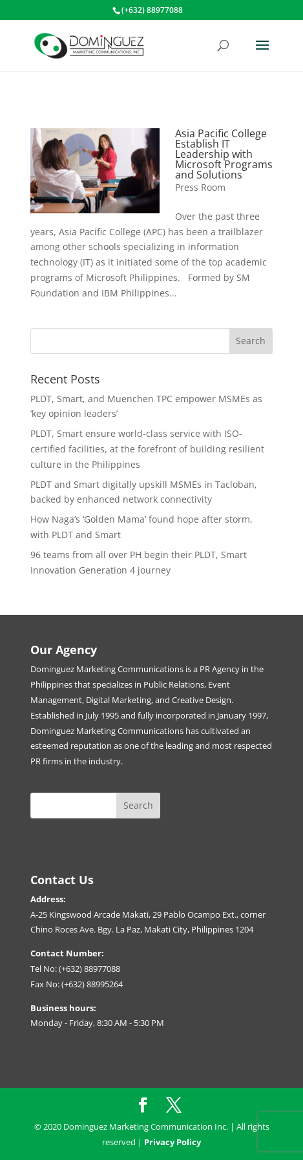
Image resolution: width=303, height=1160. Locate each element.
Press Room (200, 187)
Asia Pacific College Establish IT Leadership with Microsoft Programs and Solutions (224, 154)
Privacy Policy (172, 1142)
